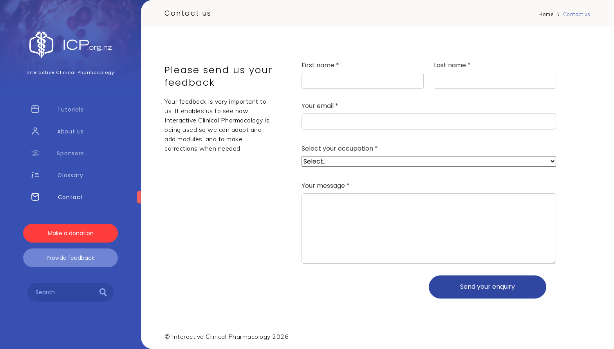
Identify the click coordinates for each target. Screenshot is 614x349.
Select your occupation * (340, 148)
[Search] (103, 293)
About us (57, 131)
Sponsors (57, 153)
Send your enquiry (487, 286)
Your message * (326, 185)
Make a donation (71, 233)
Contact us (577, 14)
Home (546, 14)
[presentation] (361, 287)
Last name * (452, 65)
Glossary (57, 175)
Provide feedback (70, 258)
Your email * (320, 106)
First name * (320, 65)
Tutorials (57, 109)
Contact (57, 197)
